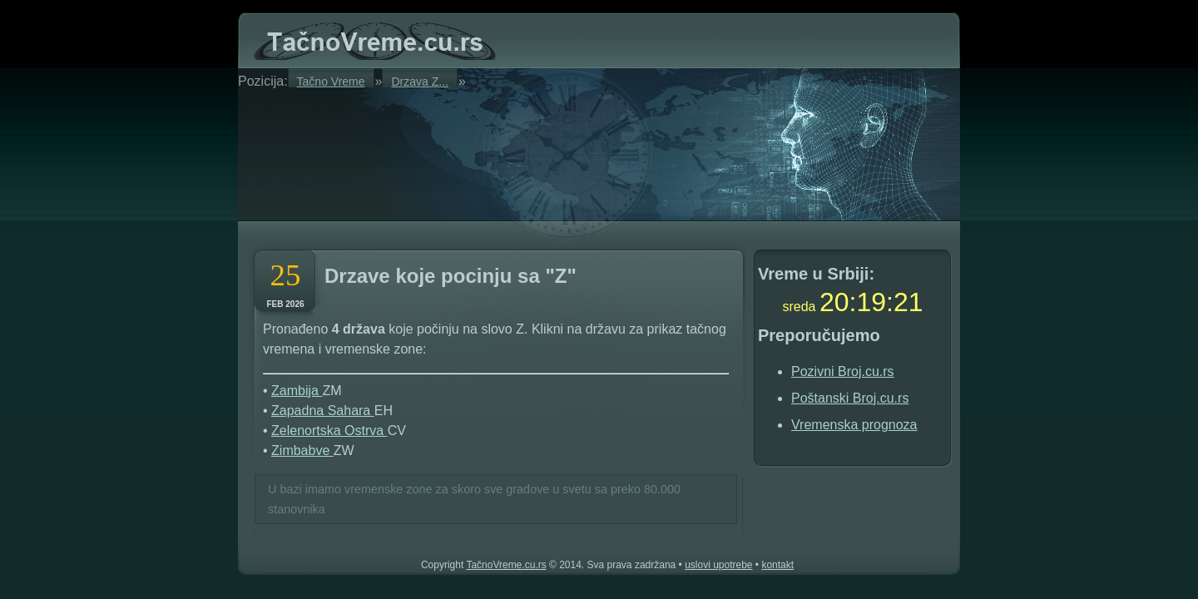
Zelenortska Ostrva (329, 430)
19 (871, 302)
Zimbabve (302, 450)
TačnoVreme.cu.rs (506, 565)
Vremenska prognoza (854, 425)
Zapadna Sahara (322, 410)
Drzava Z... (419, 81)
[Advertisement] (449, 151)
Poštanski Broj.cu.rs (849, 398)
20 (834, 302)
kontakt (777, 565)
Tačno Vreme (331, 81)
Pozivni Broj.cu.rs (842, 371)
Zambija (296, 391)
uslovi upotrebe (718, 565)
